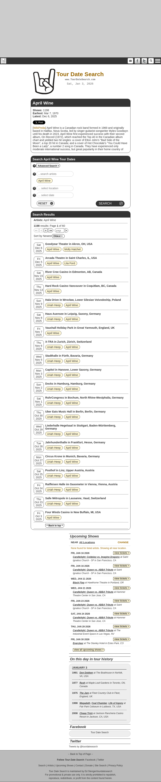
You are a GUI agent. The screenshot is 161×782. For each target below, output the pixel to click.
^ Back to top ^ (54, 525)
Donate (89, 765)
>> (50, 230)
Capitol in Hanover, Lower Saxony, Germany (73, 369)
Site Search (101, 765)
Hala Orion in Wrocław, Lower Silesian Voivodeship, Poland (83, 299)
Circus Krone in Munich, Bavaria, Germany (72, 456)
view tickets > (121, 553)
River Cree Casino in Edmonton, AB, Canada (73, 271)
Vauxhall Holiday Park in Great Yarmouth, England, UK (80, 327)
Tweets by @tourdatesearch (83, 746)
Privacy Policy (115, 765)
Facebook (90, 759)
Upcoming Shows (64, 765)
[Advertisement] (80, 28)
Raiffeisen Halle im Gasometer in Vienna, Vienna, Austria (81, 484)
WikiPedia (39, 127)
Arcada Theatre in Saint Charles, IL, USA (71, 257)
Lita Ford (69, 263)
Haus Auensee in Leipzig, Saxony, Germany (73, 313)
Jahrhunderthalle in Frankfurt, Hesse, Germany (75, 442)
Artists (50, 765)
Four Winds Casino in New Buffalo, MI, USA (73, 512)
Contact (79, 765)
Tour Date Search (100, 732)
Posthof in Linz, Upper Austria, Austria (69, 470)
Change (123, 542)
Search (42, 765)
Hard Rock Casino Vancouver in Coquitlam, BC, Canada (80, 285)
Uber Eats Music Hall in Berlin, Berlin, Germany (75, 411)
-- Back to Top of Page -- (80, 754)
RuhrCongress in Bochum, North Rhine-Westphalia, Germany (84, 397)
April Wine (50, 220)
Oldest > (58, 236)
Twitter (100, 759)
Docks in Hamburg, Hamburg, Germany (70, 383)
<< (36, 230)
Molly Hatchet (72, 249)
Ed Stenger (90, 771)
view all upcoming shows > (89, 649)
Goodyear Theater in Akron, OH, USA (68, 243)
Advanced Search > (48, 166)
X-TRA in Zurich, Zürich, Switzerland (68, 341)
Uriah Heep (54, 305)
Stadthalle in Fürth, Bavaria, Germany (69, 355)
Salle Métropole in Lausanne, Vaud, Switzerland (75, 498)
